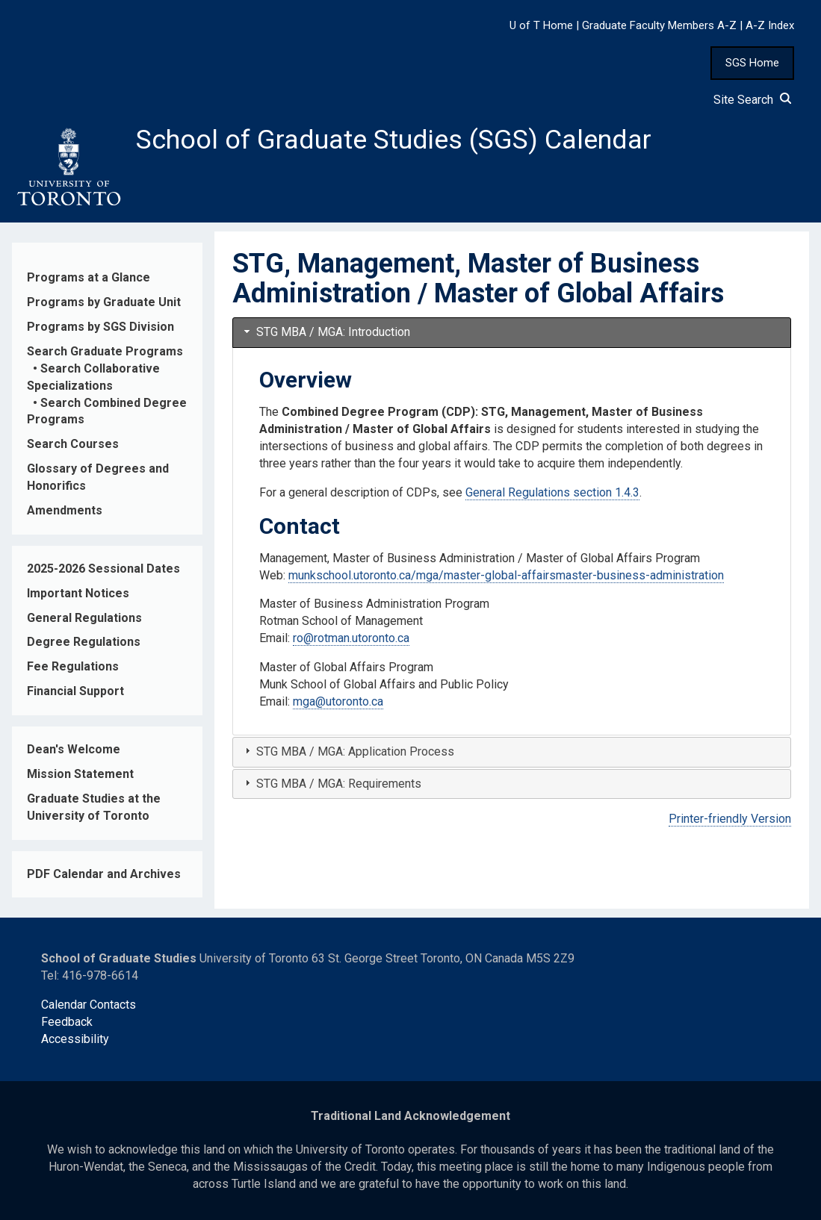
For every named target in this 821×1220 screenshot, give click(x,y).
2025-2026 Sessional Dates (103, 568)
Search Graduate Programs (105, 351)
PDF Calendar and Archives (104, 874)
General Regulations (84, 618)
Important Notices (78, 593)
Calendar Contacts (88, 1005)
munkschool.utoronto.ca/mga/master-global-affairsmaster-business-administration (506, 575)
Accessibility (75, 1039)
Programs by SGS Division (100, 327)
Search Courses (73, 444)
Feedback (67, 1022)
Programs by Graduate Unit (104, 302)
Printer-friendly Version (730, 819)
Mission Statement (80, 774)
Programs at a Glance (88, 277)
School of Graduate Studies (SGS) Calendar (393, 139)
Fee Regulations (73, 666)
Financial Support (75, 691)
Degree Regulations (83, 642)
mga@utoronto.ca (338, 701)
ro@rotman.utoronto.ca (351, 638)
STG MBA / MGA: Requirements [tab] (331, 783)
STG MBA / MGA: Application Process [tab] (347, 751)
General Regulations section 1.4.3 (552, 492)
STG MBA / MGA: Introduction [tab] (325, 332)
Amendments (64, 510)
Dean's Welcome (73, 749)
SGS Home (752, 62)
